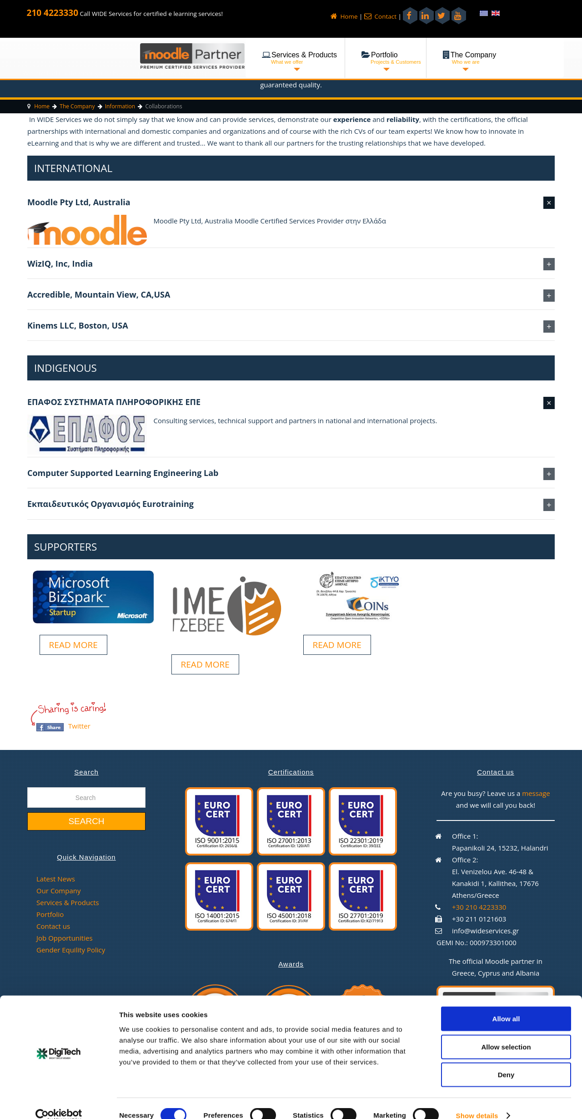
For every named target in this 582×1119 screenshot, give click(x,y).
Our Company (58, 890)
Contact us (53, 926)
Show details (477, 1101)
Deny (506, 1060)
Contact (380, 16)
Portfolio (50, 914)
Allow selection (506, 1032)
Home (344, 16)
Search (86, 821)
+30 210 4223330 (479, 906)
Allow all (506, 1004)
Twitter (79, 725)
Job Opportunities (64, 937)
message (536, 793)
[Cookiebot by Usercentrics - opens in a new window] (59, 1101)
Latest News (55, 878)
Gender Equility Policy (70, 949)
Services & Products (67, 902)
